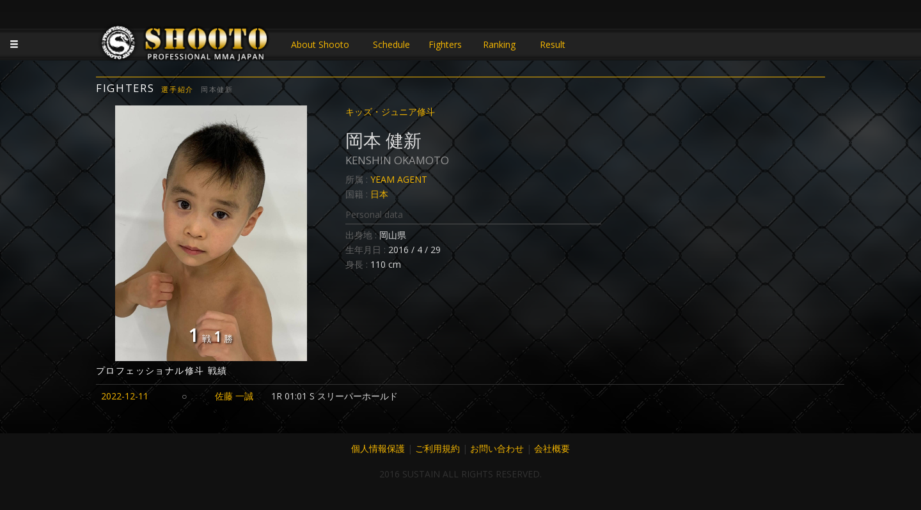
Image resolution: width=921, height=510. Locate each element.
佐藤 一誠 (234, 396)
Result (552, 44)
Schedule (391, 44)
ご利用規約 (437, 448)
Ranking (499, 44)
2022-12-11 (124, 396)
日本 (379, 194)
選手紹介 (177, 89)
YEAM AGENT (398, 179)
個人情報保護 (378, 448)
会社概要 (552, 448)
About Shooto (320, 44)
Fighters (445, 44)
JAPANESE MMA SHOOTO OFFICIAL (185, 46)
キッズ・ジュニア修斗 (390, 111)
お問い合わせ (497, 448)
